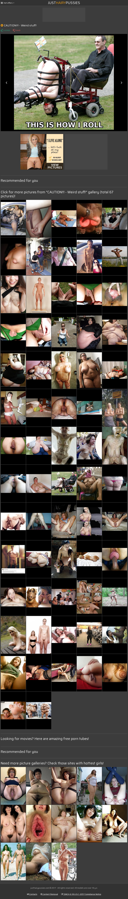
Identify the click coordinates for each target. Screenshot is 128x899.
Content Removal (49, 894)
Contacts (32, 894)
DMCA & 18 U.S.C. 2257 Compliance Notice (81, 894)
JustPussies (64, 3)
